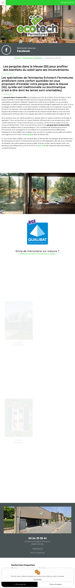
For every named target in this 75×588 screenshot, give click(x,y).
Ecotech (17, 58)
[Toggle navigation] (3, 2)
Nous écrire (38, 548)
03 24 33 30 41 (67, 2)
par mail (41, 146)
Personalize (37, 579)
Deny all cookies (55, 584)
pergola (30, 134)
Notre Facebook (38, 553)
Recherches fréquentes (32, 58)
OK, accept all (19, 584)
